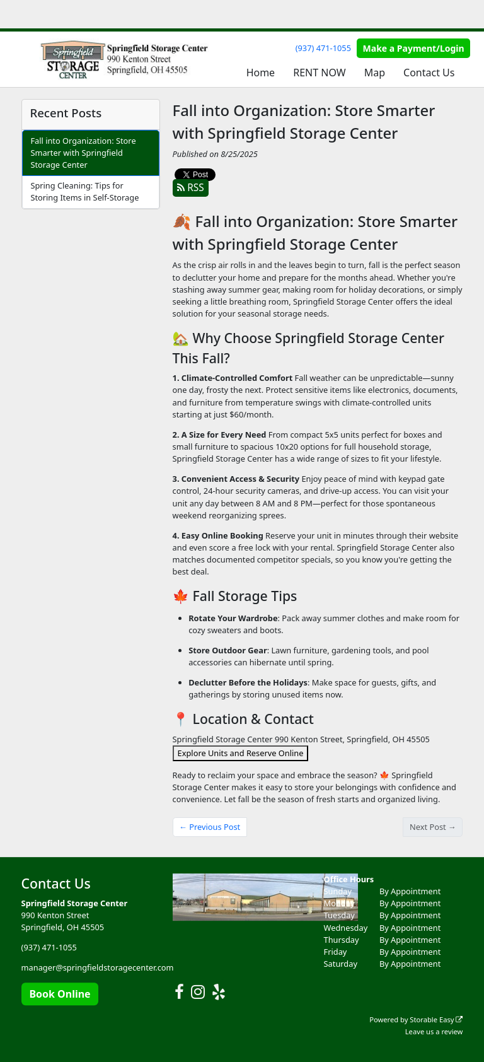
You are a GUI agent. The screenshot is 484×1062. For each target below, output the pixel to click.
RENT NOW (319, 72)
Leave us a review (434, 1031)
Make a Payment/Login (413, 48)
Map (374, 72)
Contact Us (428, 72)
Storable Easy (436, 1019)
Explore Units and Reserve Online (241, 753)
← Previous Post (209, 826)
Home (260, 72)
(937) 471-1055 (323, 48)
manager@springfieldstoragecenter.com (97, 968)
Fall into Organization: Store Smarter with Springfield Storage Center (82, 152)
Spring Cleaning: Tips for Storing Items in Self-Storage (84, 191)
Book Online (59, 994)
